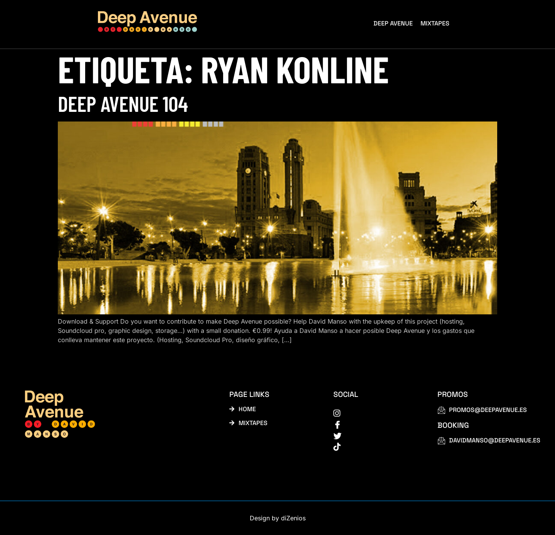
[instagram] (376, 412)
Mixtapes (434, 23)
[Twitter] (376, 435)
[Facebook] (376, 424)
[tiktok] (376, 446)
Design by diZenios (278, 518)
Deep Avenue (393, 23)
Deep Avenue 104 (123, 103)
